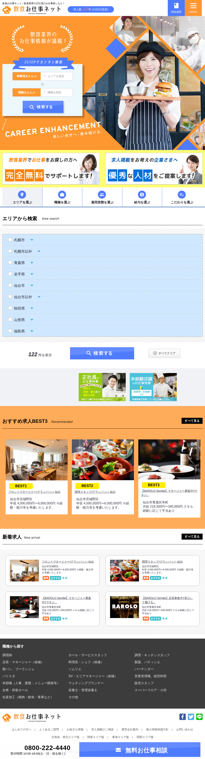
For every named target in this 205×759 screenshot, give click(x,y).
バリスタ (8, 676)
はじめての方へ (21, 729)
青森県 (19, 263)
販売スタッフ (144, 683)
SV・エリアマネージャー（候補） (93, 676)
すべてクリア (164, 353)
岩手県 (19, 274)
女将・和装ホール (15, 690)
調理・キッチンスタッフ (152, 655)
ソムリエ (74, 669)
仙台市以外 (23, 297)
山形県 (19, 320)
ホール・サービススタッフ (87, 655)
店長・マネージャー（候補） (23, 662)
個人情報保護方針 (157, 729)
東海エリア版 (120, 737)
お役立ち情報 (75, 729)
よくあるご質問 (49, 729)
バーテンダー (144, 669)
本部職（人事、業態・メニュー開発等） (31, 683)
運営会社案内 (130, 729)
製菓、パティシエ (147, 662)
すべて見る (192, 420)
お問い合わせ (184, 729)
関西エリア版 (145, 737)
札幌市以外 (23, 251)
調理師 (7, 655)
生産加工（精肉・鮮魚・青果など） (28, 697)
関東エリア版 (95, 737)
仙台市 (19, 286)
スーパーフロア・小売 (151, 690)
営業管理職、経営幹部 (151, 676)
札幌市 (19, 240)
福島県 (19, 331)
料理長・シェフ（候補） (86, 662)
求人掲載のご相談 (102, 729)
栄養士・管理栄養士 (82, 690)
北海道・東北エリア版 (65, 737)
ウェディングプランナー (86, 683)
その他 (73, 697)
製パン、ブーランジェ (18, 669)
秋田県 (19, 308)
